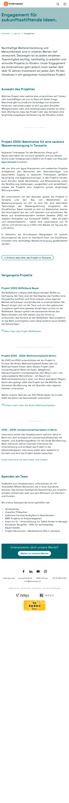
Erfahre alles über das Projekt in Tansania (29, 257)
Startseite (5, 33)
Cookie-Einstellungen (51, 588)
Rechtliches (26, 588)
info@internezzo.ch (32, 581)
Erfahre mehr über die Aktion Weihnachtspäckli (29, 405)
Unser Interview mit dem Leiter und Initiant (24, 459)
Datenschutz (14, 588)
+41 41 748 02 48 (59, 578)
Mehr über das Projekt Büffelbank (22, 331)
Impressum (36, 588)
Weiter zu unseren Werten (34, 553)
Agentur (16, 33)
